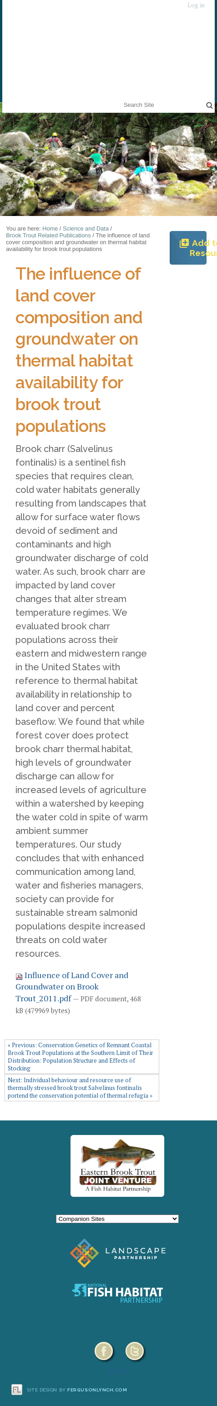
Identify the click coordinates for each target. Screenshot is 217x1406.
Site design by (77, 1389)
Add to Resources (193, 248)
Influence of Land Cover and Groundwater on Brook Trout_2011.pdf (71, 986)
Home (50, 228)
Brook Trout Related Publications (48, 235)
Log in (196, 5)
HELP (117, 1371)
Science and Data (86, 228)
